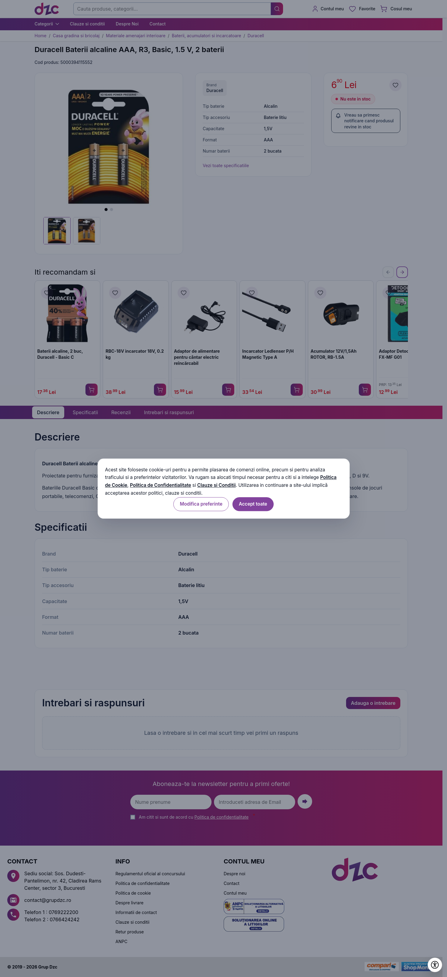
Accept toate (253, 504)
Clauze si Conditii (216, 485)
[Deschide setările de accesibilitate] (435, 965)
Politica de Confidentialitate (160, 485)
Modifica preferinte (201, 504)
